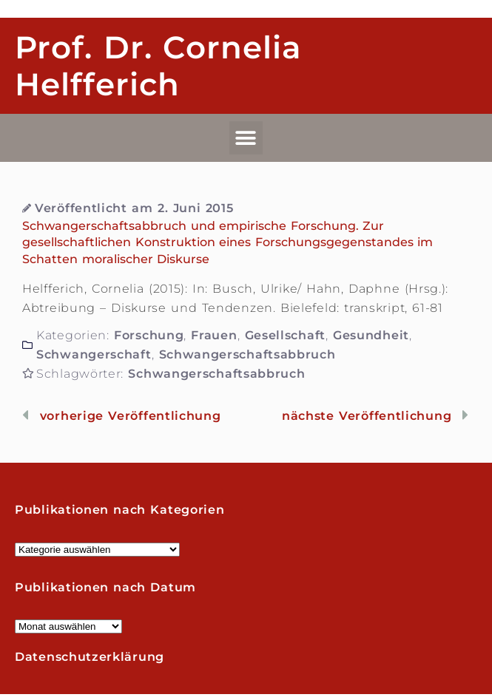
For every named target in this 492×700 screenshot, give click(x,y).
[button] (246, 137)
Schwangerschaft (94, 354)
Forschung (148, 335)
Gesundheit (371, 335)
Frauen (214, 335)
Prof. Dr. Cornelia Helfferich (158, 65)
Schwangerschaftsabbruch (247, 354)
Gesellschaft (285, 335)
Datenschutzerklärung (89, 657)
